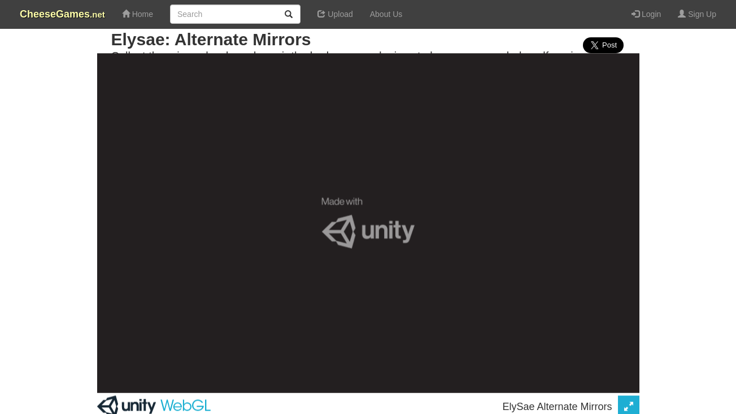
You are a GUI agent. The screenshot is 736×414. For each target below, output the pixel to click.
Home (137, 14)
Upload (334, 14)
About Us (386, 14)
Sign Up (697, 14)
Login (646, 14)
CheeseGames (62, 14)
